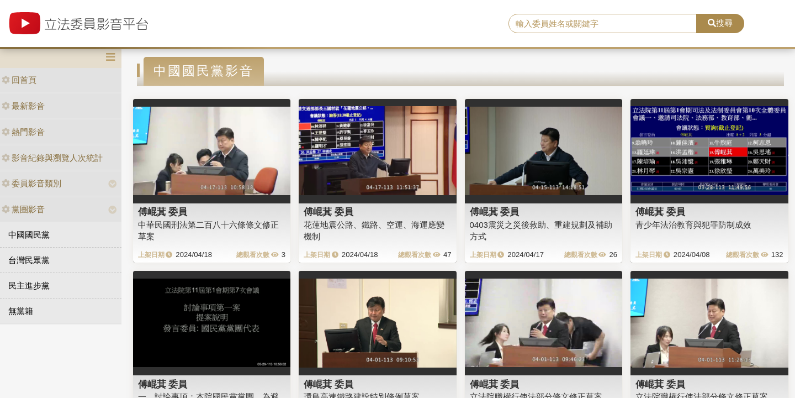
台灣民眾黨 (29, 260)
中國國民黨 (29, 234)
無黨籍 (20, 311)
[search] (602, 24)
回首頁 (19, 80)
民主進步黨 (29, 285)
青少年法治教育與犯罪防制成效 (693, 224)
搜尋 (720, 23)
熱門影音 (23, 132)
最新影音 (23, 106)
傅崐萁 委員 (163, 212)
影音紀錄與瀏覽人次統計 (52, 158)
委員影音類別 (31, 183)
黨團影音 (23, 209)
